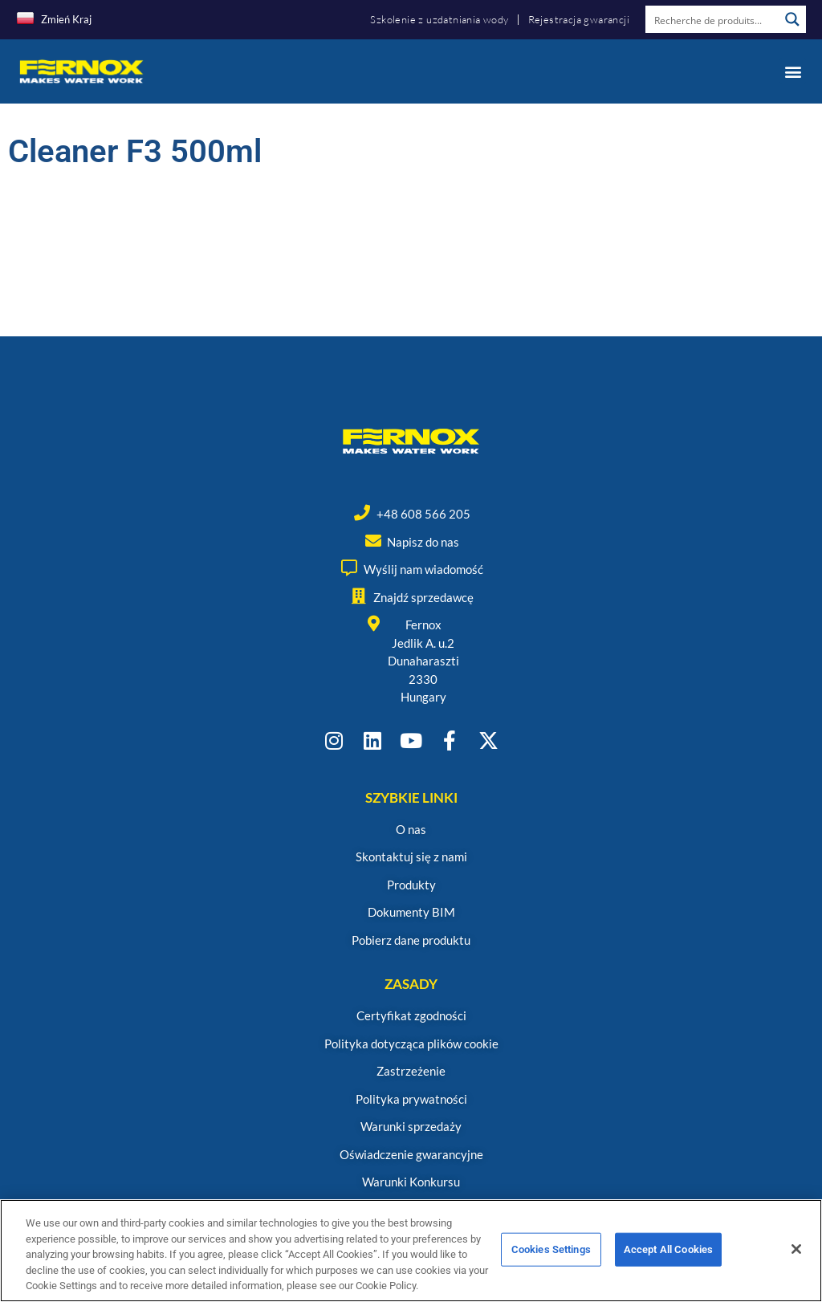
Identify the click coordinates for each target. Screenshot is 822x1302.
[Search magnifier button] (792, 19)
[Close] (796, 1256)
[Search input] (712, 19)
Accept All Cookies (668, 1257)
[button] (792, 71)
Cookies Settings (551, 1257)
